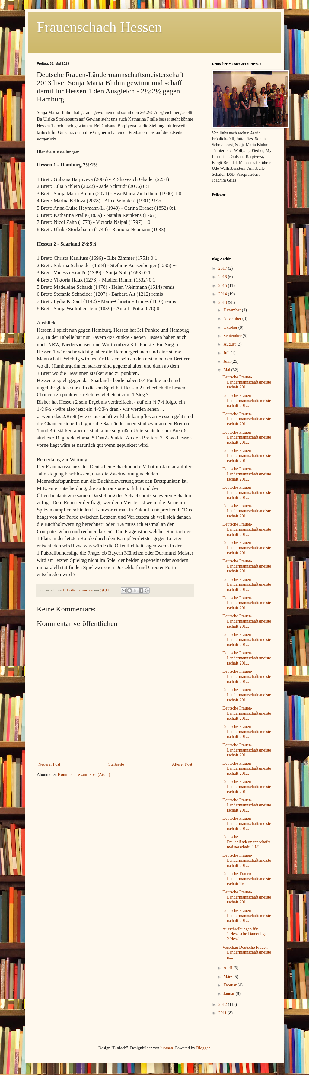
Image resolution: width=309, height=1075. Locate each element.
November (232, 318)
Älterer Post (182, 764)
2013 (223, 302)
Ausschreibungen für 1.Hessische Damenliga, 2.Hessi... (245, 934)
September (232, 335)
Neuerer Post (49, 764)
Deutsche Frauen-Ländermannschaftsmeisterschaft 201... (246, 382)
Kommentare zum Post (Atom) (84, 774)
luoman (166, 1048)
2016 (223, 277)
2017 (223, 268)
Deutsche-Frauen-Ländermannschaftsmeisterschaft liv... (246, 878)
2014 (223, 294)
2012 (223, 1004)
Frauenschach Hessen (99, 27)
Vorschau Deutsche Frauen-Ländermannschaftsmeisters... (246, 952)
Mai (227, 370)
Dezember (232, 310)
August (230, 344)
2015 (223, 285)
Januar (229, 993)
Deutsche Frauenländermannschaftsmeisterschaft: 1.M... (246, 842)
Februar (230, 985)
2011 (223, 1013)
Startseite (116, 764)
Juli (227, 353)
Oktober (230, 327)
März (228, 976)
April (228, 968)
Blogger (202, 1048)
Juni (227, 361)
